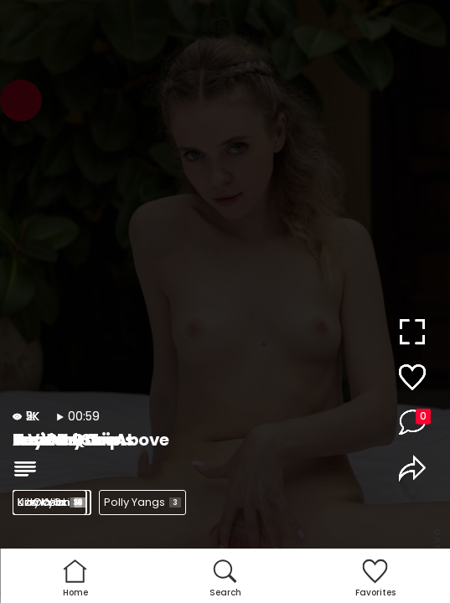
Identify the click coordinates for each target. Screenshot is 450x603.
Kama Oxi (51, 502)
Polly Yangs (142, 502)
